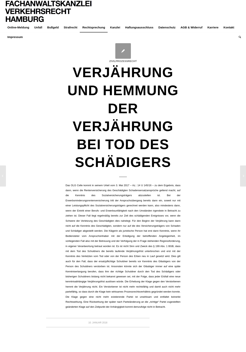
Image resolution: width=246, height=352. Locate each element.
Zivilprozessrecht (123, 61)
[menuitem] (18, 27)
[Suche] (238, 37)
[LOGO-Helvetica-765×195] (48, 11)
